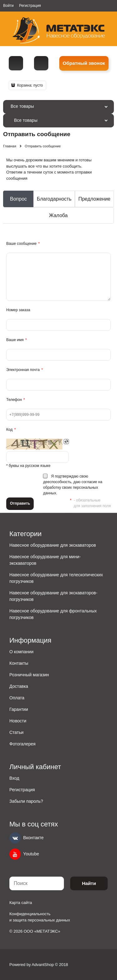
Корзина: (29, 85)
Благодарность (54, 199)
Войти (8, 5)
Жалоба (58, 215)
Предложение (94, 199)
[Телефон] (16, 63)
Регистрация (30, 5)
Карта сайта (20, 902)
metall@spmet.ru (41, 63)
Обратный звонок (84, 63)
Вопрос (18, 199)
